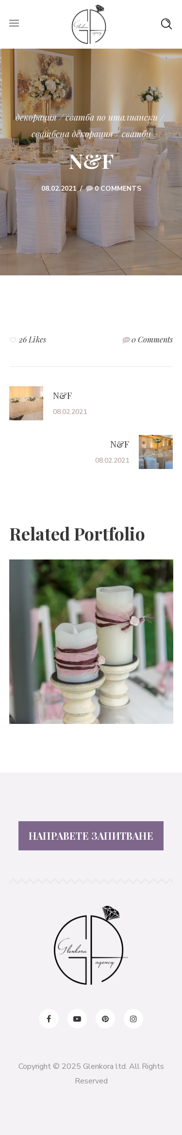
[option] (91, 649)
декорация (36, 117)
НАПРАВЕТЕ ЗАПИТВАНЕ (91, 835)
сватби (136, 134)
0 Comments (118, 188)
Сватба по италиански (112, 117)
